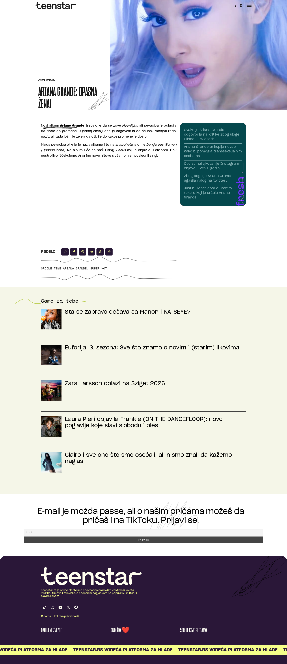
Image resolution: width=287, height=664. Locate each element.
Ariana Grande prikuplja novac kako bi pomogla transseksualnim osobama (213, 151)
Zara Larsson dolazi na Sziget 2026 (115, 383)
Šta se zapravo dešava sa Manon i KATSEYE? (128, 312)
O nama (46, 616)
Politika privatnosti (66, 616)
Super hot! (99, 268)
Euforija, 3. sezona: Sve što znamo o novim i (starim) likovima (152, 348)
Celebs (46, 80)
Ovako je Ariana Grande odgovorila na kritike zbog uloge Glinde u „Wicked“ (211, 134)
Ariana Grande (75, 268)
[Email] (143, 533)
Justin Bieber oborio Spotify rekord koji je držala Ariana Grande (208, 193)
